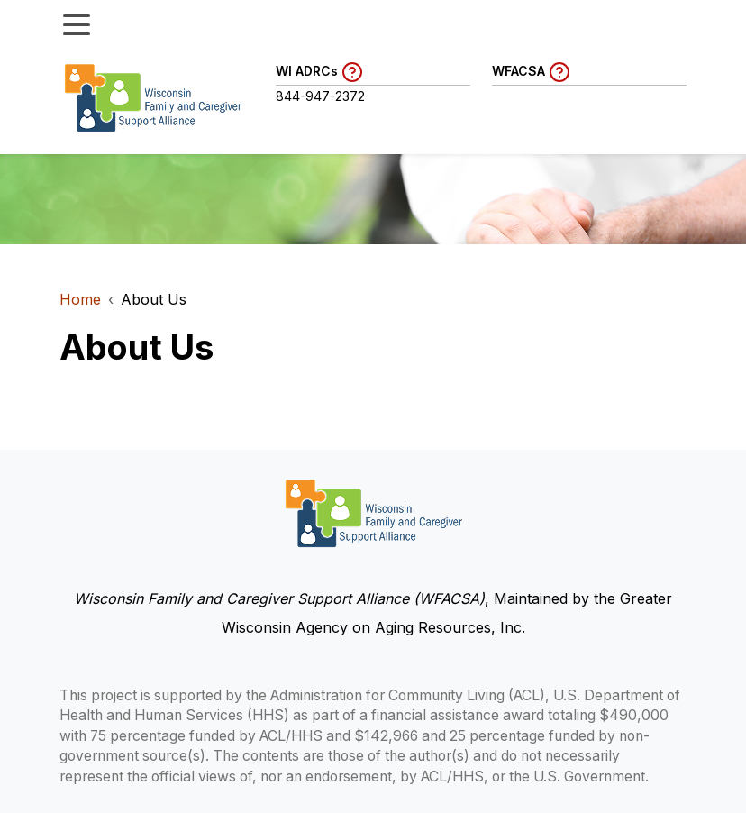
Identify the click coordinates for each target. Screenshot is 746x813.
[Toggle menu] (77, 23)
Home (80, 299)
